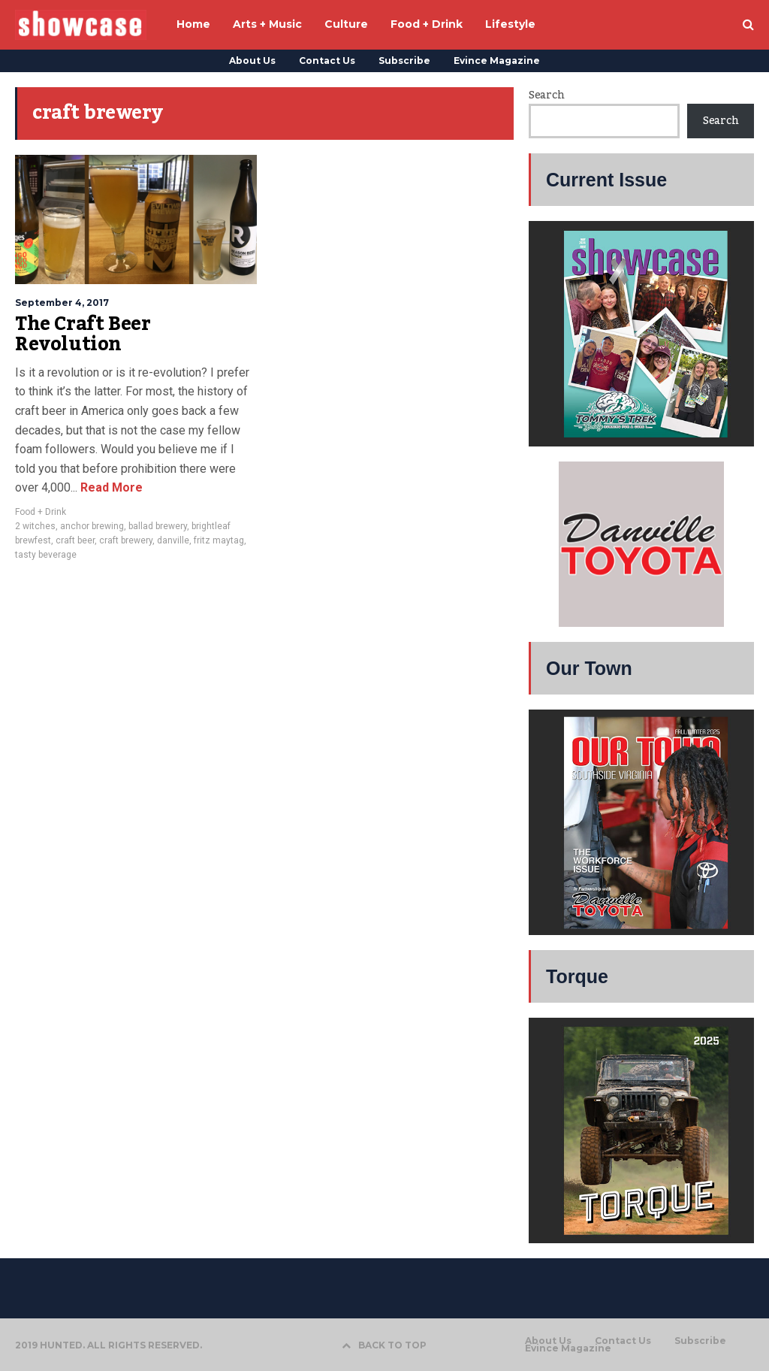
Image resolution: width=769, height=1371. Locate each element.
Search (546, 95)
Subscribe (404, 60)
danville (173, 540)
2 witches (35, 526)
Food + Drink (40, 512)
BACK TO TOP (384, 1345)
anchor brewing (92, 526)
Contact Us (327, 60)
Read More (110, 487)
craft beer (75, 540)
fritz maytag (219, 540)
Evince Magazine (497, 60)
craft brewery (125, 540)
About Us (252, 60)
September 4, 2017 (62, 302)
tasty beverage (46, 554)
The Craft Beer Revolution (82, 334)
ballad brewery (157, 526)
